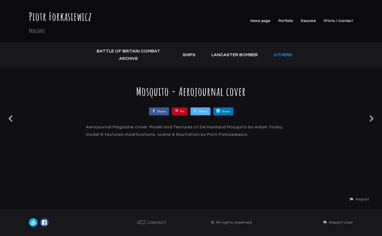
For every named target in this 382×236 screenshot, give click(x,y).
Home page (260, 21)
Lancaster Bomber (234, 55)
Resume (308, 21)
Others (283, 55)
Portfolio (285, 21)
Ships (189, 55)
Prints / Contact (338, 21)
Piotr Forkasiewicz (60, 16)
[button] (359, 199)
